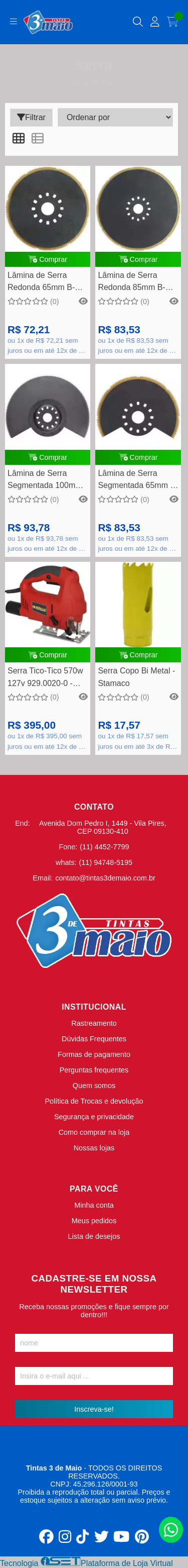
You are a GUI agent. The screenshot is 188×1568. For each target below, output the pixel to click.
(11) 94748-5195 (105, 862)
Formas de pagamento (94, 1054)
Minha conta (93, 1205)
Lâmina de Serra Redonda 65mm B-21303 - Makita (41, 283)
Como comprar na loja (94, 1132)
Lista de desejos (94, 1236)
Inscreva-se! (93, 1409)
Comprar (47, 259)
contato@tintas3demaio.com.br (105, 878)
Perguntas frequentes (94, 1070)
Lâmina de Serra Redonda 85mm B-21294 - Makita (131, 283)
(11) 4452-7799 (104, 847)
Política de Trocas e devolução (94, 1101)
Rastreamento (93, 1023)
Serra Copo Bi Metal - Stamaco (136, 676)
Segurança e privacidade (94, 1117)
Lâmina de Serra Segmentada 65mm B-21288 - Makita (138, 481)
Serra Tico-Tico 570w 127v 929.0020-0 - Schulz (45, 678)
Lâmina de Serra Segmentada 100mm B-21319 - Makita (45, 481)
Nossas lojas (94, 1148)
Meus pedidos (94, 1221)
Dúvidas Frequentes (94, 1039)
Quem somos (94, 1086)
